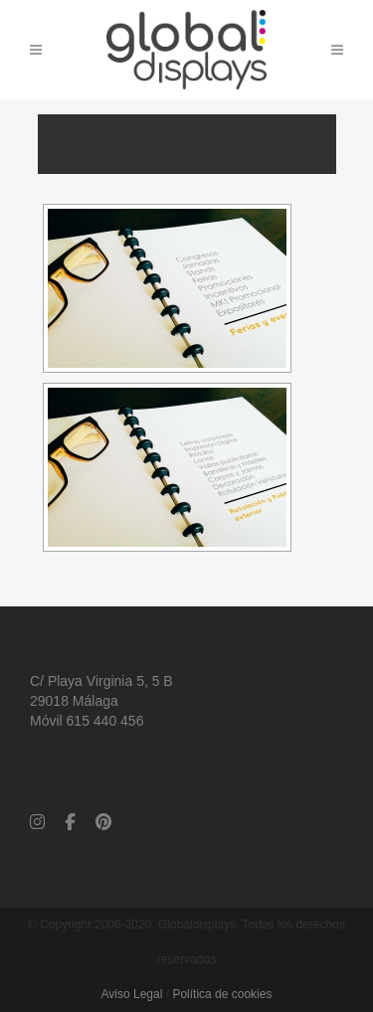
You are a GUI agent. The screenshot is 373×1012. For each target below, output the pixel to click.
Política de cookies (222, 994)
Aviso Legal (132, 994)
